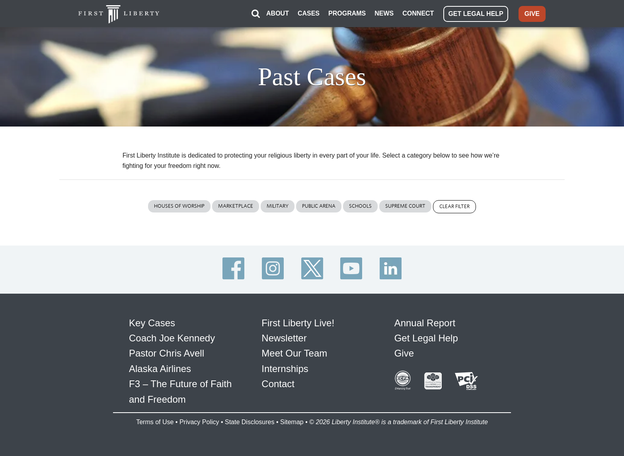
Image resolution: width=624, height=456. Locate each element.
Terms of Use (155, 422)
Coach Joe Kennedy (172, 338)
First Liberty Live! (297, 323)
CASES (309, 13)
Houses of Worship (179, 206)
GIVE (532, 13)
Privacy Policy (199, 422)
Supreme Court (405, 206)
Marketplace (235, 206)
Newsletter (283, 338)
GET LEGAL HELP (475, 13)
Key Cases (152, 323)
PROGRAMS (347, 13)
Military (278, 206)
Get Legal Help (426, 338)
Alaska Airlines (160, 368)
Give (404, 353)
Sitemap (292, 422)
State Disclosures (250, 422)
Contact (277, 383)
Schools (360, 206)
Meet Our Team (294, 353)
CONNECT (418, 13)
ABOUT (277, 13)
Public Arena (318, 206)
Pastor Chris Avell (166, 353)
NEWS (384, 13)
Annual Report (424, 323)
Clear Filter (454, 206)
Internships (284, 368)
